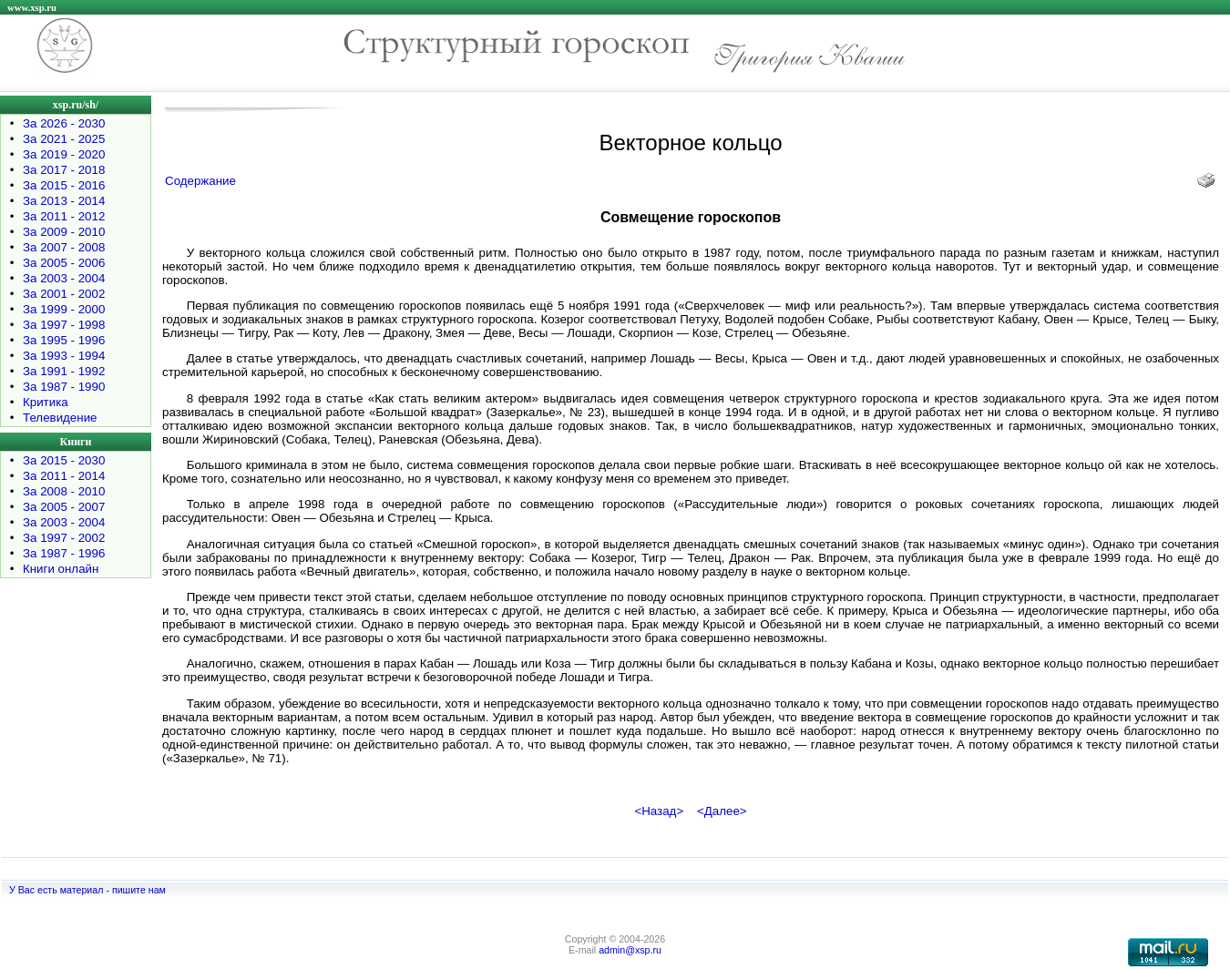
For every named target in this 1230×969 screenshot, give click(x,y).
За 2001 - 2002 (64, 294)
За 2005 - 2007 (64, 507)
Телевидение (60, 417)
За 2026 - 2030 (64, 123)
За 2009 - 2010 (64, 232)
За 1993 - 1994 (64, 355)
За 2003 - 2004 (64, 278)
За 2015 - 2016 (64, 185)
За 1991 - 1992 (64, 371)
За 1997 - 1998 (64, 325)
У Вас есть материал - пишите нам (87, 889)
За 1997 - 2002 (64, 538)
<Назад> (658, 811)
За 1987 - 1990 (64, 386)
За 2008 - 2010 (64, 491)
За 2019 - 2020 (64, 154)
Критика (45, 402)
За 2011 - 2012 (64, 216)
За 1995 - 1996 (64, 340)
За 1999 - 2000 (64, 309)
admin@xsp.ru (630, 949)
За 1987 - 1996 (64, 553)
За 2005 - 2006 (64, 263)
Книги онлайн (60, 569)
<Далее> (722, 811)
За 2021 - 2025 (64, 139)
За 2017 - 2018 (64, 170)
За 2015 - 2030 (64, 460)
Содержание (200, 181)
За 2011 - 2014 (64, 476)
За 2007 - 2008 (64, 247)
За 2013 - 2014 (64, 201)
